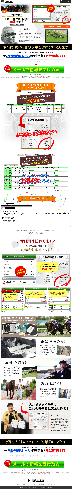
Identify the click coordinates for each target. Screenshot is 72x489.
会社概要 (23, 484)
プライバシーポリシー (32, 484)
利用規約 (3, 77)
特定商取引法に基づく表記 (44, 484)
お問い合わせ (53, 484)
